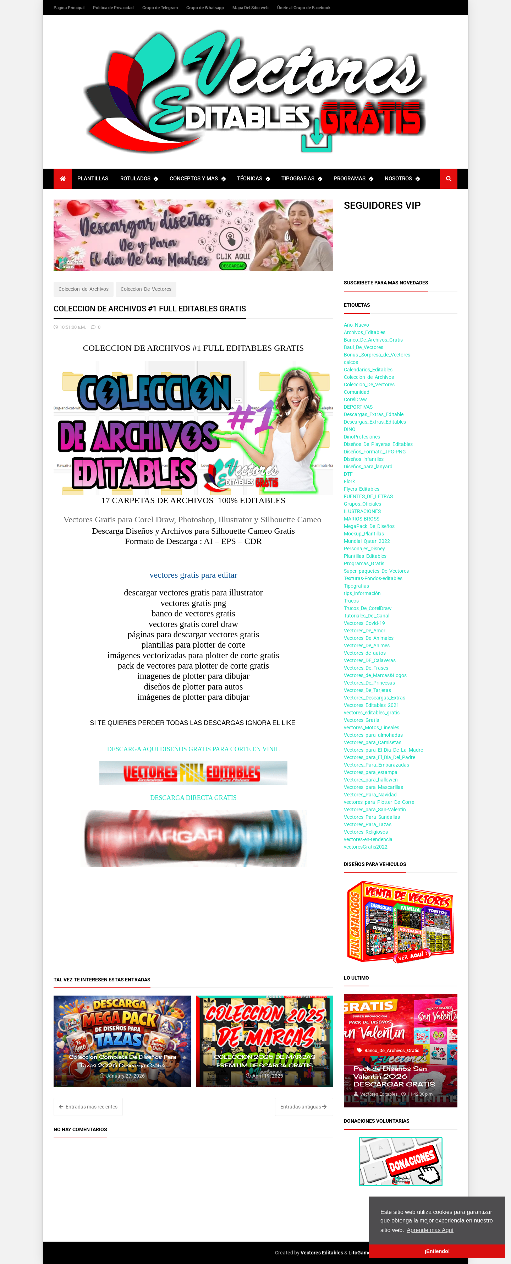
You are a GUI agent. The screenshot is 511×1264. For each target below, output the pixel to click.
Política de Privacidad (114, 7)
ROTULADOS (139, 179)
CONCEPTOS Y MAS (197, 179)
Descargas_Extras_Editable (373, 414)
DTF (348, 474)
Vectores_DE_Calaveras (370, 660)
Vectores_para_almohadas (373, 735)
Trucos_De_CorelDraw (368, 608)
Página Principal (70, 7)
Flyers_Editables (361, 489)
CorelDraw (355, 399)
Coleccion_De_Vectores (146, 289)
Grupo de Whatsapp (205, 7)
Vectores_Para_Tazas (367, 824)
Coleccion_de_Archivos (84, 289)
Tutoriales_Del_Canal (366, 616)
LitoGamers (361, 1252)
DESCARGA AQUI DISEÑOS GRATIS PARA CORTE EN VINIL (193, 749)
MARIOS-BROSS (361, 519)
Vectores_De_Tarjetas (367, 690)
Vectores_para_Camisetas (372, 742)
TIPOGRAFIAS (301, 179)
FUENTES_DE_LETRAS (368, 496)
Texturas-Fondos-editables (373, 578)
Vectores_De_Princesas (369, 683)
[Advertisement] (193, 916)
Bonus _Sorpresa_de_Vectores (377, 355)
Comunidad (356, 392)
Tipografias (356, 586)
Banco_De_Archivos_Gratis (373, 340)
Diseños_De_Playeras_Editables (378, 444)
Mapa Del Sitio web (251, 7)
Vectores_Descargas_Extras (374, 698)
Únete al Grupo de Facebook (303, 7)
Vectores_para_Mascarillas (373, 787)
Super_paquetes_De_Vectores (376, 571)
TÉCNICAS (253, 179)
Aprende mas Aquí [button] (430, 1230)
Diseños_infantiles (364, 459)
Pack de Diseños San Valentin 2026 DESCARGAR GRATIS (394, 1076)
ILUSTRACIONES (362, 511)
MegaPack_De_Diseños (369, 526)
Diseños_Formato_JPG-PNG (375, 451)
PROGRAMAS (353, 179)
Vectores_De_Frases (366, 668)
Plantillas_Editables (365, 556)
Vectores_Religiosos (366, 832)
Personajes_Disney (364, 548)
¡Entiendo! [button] (437, 1251)
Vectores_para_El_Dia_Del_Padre (379, 757)
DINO (350, 429)
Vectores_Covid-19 (364, 623)
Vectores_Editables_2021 (371, 705)
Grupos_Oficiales (362, 504)
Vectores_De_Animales (369, 638)
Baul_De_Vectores (363, 347)
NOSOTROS (402, 179)
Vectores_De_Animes (367, 645)
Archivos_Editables (364, 332)
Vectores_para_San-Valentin (375, 809)
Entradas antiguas (303, 1107)
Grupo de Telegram (160, 7)
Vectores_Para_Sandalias (372, 817)
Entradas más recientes (88, 1107)
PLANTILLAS (92, 178)
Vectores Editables (322, 1252)
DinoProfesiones (362, 437)
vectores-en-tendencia (368, 839)
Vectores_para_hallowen (371, 780)
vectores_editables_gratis (372, 712)
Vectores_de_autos (365, 653)
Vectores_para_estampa (370, 772)
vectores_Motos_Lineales (371, 727)
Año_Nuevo (356, 325)
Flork (349, 481)
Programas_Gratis (364, 563)
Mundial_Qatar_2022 (367, 541)
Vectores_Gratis (361, 720)
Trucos (351, 601)
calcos (351, 362)
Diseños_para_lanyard (368, 466)
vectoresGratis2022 (366, 847)
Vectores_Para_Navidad (370, 794)
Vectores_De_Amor (364, 630)
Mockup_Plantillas (364, 533)
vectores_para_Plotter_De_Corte (379, 802)
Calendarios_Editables (368, 369)
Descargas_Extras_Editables (375, 422)
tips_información (362, 593)
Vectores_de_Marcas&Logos (375, 675)
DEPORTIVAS (358, 407)
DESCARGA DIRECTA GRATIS (193, 797)
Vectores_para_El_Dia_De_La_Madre (383, 750)
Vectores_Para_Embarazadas (376, 765)
